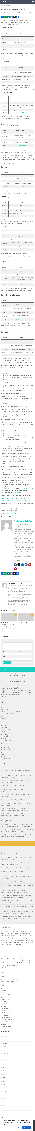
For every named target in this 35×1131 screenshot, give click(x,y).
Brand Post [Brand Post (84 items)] (12, 688)
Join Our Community (5, 749)
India (3, 1067)
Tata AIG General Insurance (20, 319)
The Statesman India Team (8, 12)
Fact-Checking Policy (6, 740)
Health (4, 1064)
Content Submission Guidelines (8, 726)
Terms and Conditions (6, 758)
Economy (4, 1046)
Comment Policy (5, 722)
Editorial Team (4, 736)
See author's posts (20, 560)
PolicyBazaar (21, 49)
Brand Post (5, 1039)
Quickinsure (21, 354)
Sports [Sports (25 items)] (9, 694)
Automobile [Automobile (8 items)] (4, 688)
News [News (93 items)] (19, 692)
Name (4, 651)
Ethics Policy (4, 738)
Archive (3, 715)
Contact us (3, 724)
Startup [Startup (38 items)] (14, 694)
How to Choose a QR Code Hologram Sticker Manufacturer (15, 800)
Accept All (26, 1127)
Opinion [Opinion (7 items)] (23, 692)
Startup (3, 5)
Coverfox (21, 81)
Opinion (4, 1084)
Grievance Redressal (6, 744)
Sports (4, 1095)
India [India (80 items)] (3, 692)
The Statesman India (7, 2)
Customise (6, 1127)
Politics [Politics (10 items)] (27, 692)
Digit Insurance (21, 112)
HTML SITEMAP (5, 747)
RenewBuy (21, 216)
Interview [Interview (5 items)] (7, 692)
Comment (5, 641)
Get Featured (4, 742)
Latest (3, 1074)
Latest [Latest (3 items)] (10, 692)
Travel (3, 1105)
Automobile (5, 1036)
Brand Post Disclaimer (6, 718)
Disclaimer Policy (5, 731)
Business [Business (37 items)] (20, 688)
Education (4, 1050)
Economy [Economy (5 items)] (26, 688)
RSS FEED (3, 756)
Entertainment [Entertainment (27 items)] (12, 690)
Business (4, 1043)
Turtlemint (22, 186)
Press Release (5, 1091)
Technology (9, 5)
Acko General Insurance (21, 145)
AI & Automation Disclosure (7, 713)
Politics (4, 1088)
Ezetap (20, 284)
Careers (3, 720)
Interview (4, 1070)
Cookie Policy (4, 727)
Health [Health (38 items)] (31, 690)
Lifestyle (4, 1077)
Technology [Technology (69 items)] (22, 694)
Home (2, 745)
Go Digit (21, 249)
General (4, 1060)
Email (19, 651)
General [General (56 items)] (25, 690)
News (3, 1081)
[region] (16, 1123)
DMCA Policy (4, 733)
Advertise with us (5, 709)
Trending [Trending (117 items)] (5, 696)
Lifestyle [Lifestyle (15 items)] (14, 692)
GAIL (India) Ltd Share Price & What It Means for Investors (15, 786)
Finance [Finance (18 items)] (20, 690)
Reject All (17, 1127)
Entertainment (5, 1053)
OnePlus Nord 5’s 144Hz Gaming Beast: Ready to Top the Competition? (7, 624)
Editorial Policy (4, 735)
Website (4, 656)
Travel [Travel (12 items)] (28, 694)
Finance (4, 1057)
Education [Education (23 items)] (4, 690)
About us (3, 708)
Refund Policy (4, 754)
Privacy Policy (4, 753)
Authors (3, 717)
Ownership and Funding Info (7, 751)
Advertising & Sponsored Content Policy (10, 711)
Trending (4, 1108)
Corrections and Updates (7, 729)
